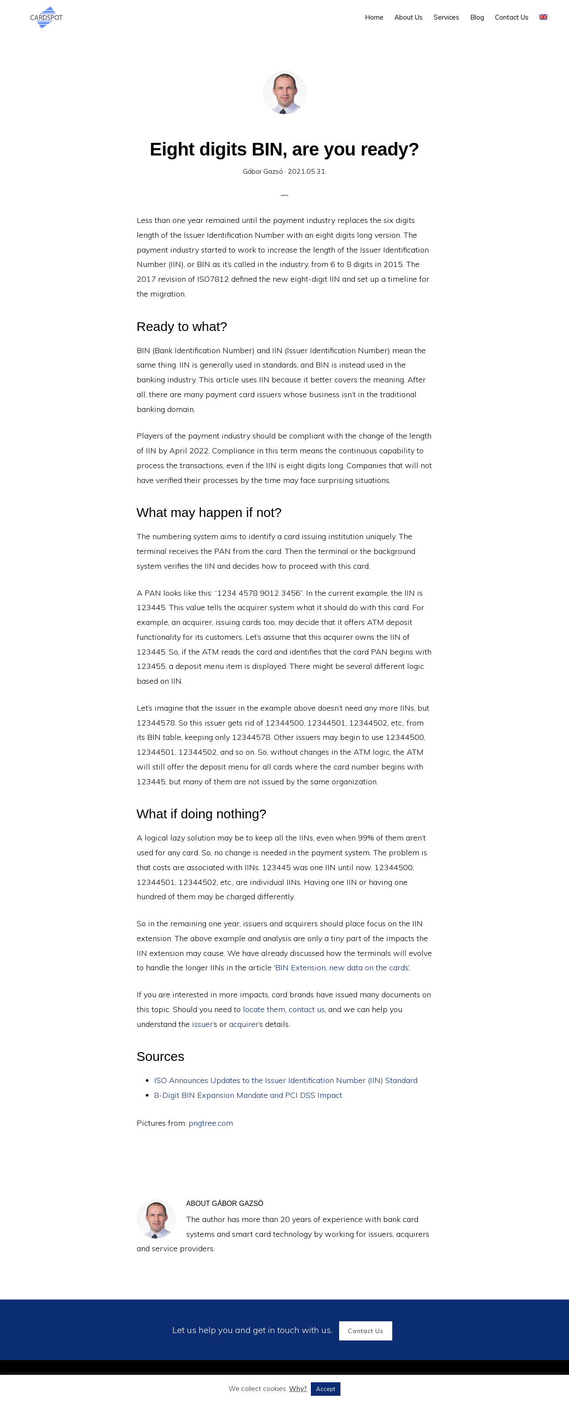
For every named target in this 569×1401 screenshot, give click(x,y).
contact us (307, 1009)
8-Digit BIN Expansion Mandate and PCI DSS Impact (248, 1095)
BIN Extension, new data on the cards (341, 967)
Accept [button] (325, 1388)
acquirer (244, 1024)
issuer (202, 1024)
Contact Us (366, 1331)
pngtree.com (211, 1123)
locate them (264, 1009)
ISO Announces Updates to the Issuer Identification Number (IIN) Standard (285, 1080)
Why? (298, 1388)
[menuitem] (543, 17)
